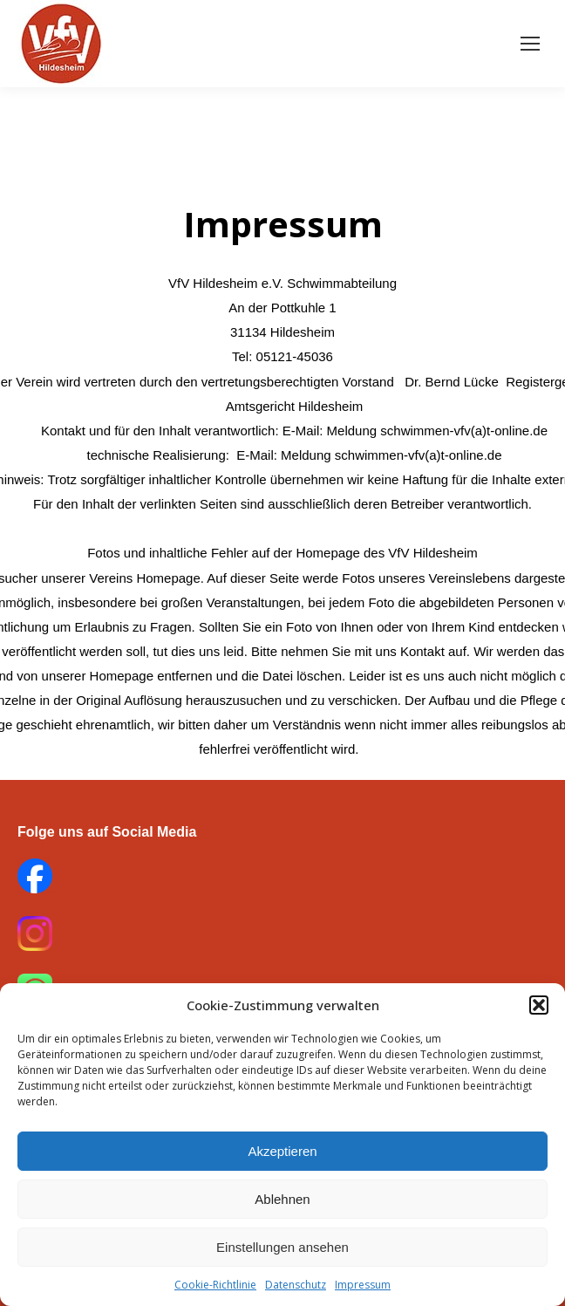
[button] (539, 1005)
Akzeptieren (282, 1151)
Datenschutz (295, 1284)
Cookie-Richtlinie (215, 1284)
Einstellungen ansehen (282, 1247)
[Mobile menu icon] (530, 43)
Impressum (363, 1284)
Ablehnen (282, 1199)
